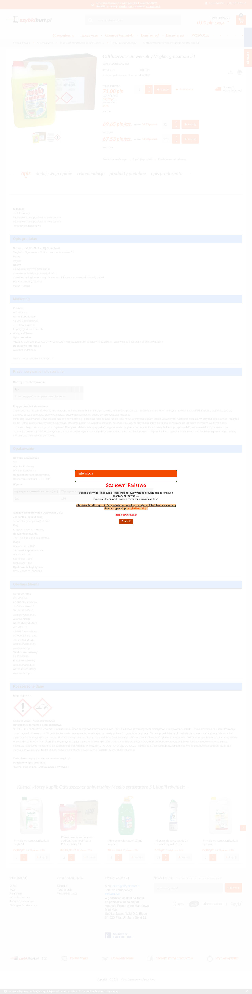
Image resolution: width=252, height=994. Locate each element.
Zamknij (126, 521)
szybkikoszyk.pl (137, 508)
